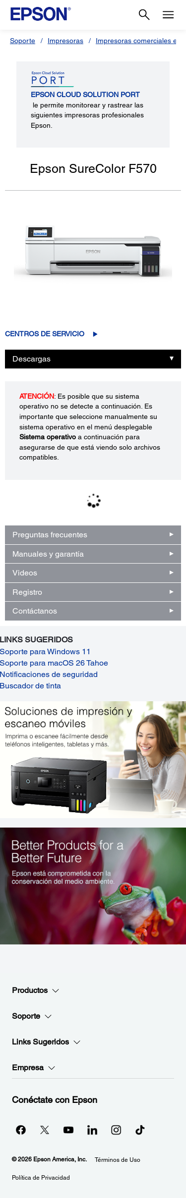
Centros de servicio (44, 334)
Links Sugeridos (46, 1042)
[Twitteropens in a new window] (45, 1130)
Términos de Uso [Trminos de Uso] (117, 1159)
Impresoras (65, 41)
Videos (24, 572)
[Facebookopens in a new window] (21, 1130)
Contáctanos (34, 611)
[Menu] (168, 15)
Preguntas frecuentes (49, 534)
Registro (27, 592)
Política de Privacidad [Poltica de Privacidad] (41, 1177)
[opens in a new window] (140, 1130)
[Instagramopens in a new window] (116, 1130)
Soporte (22, 41)
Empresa (34, 1067)
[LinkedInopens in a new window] (92, 1130)
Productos (36, 990)
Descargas (31, 359)
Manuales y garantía (48, 554)
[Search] (144, 15)
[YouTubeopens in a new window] (68, 1130)
